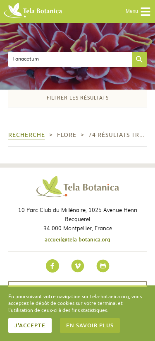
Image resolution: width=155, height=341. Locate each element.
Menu (138, 11)
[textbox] (70, 59)
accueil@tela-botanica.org (77, 239)
